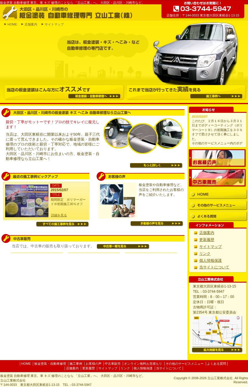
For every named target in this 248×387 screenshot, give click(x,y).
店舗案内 (31, 24)
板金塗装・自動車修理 (50, 363)
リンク (205, 253)
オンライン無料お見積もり (143, 363)
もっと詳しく (156, 165)
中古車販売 (217, 178)
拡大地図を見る (217, 350)
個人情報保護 (210, 260)
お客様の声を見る (156, 223)
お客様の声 (217, 158)
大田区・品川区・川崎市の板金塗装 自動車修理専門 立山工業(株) (67, 12)
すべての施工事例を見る (62, 224)
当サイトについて (214, 267)
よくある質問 (217, 216)
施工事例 (75, 363)
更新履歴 (206, 239)
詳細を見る (59, 215)
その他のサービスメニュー (217, 205)
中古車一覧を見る (123, 246)
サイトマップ (54, 24)
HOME (12, 24)
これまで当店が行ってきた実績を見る (186, 92)
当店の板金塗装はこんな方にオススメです (64, 92)
